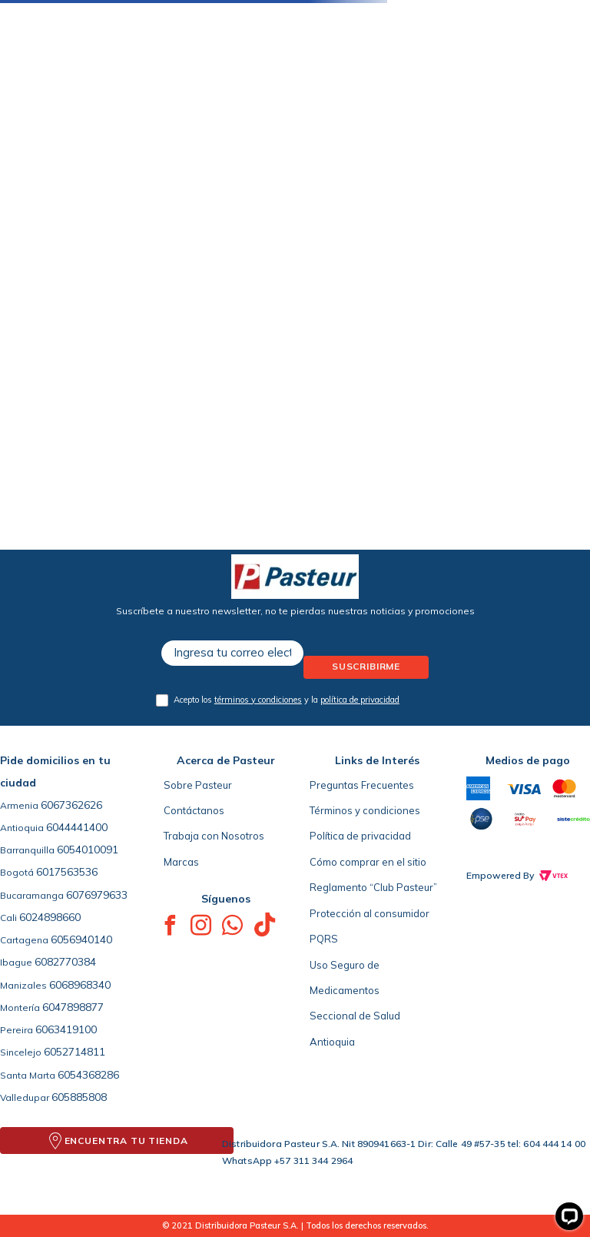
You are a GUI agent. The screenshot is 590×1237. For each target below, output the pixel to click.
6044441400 (77, 827)
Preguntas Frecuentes (362, 785)
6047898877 (73, 1007)
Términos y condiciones (365, 810)
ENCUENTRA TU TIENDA (126, 1140)
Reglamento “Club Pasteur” (373, 887)
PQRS (324, 939)
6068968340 (80, 985)
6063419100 (66, 1029)
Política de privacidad (360, 836)
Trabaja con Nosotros (214, 836)
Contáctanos (194, 810)
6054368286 (88, 1075)
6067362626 (71, 805)
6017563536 (67, 872)
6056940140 (81, 939)
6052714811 (74, 1052)
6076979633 (97, 895)
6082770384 (65, 962)
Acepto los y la (286, 699)
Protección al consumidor (369, 913)
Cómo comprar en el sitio (368, 862)
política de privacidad (359, 699)
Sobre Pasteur (198, 785)
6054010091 (87, 849)
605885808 (79, 1097)
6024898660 (50, 917)
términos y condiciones (258, 699)
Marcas (181, 862)
